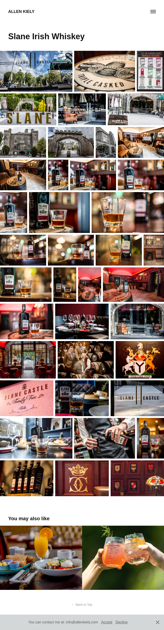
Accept (106, 622)
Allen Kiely (21, 11)
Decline (122, 622)
